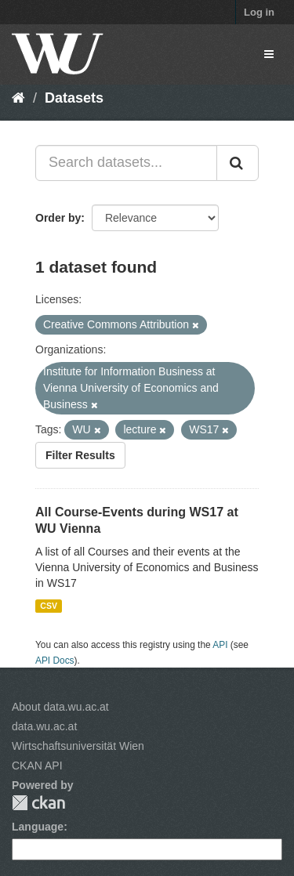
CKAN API (37, 765)
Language (38, 826)
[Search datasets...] (126, 163)
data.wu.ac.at (44, 726)
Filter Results (80, 455)
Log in (259, 12)
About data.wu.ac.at (60, 706)
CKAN (38, 803)
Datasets (74, 98)
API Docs (54, 660)
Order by (58, 218)
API (219, 644)
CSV (48, 605)
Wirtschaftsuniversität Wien (78, 746)
